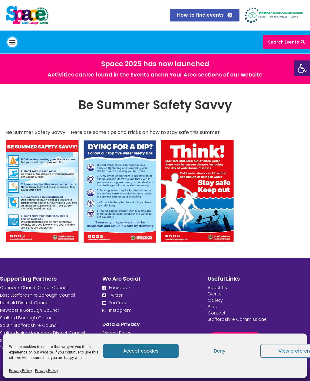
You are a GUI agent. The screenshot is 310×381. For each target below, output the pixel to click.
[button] (12, 42)
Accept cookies (141, 351)
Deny (220, 351)
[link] (302, 68)
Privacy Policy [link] (20, 371)
